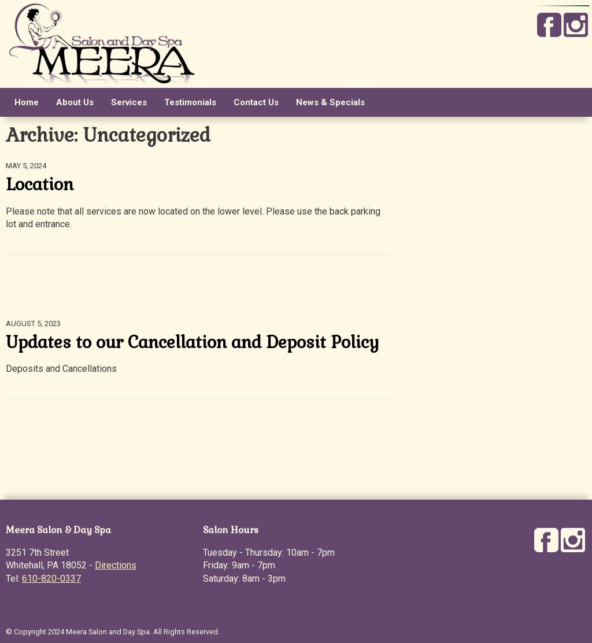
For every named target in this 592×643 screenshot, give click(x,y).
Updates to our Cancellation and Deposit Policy (192, 342)
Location (39, 184)
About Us (75, 102)
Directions (115, 565)
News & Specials (330, 102)
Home (26, 102)
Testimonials (190, 102)
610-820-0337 (51, 578)
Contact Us (256, 102)
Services (129, 102)
